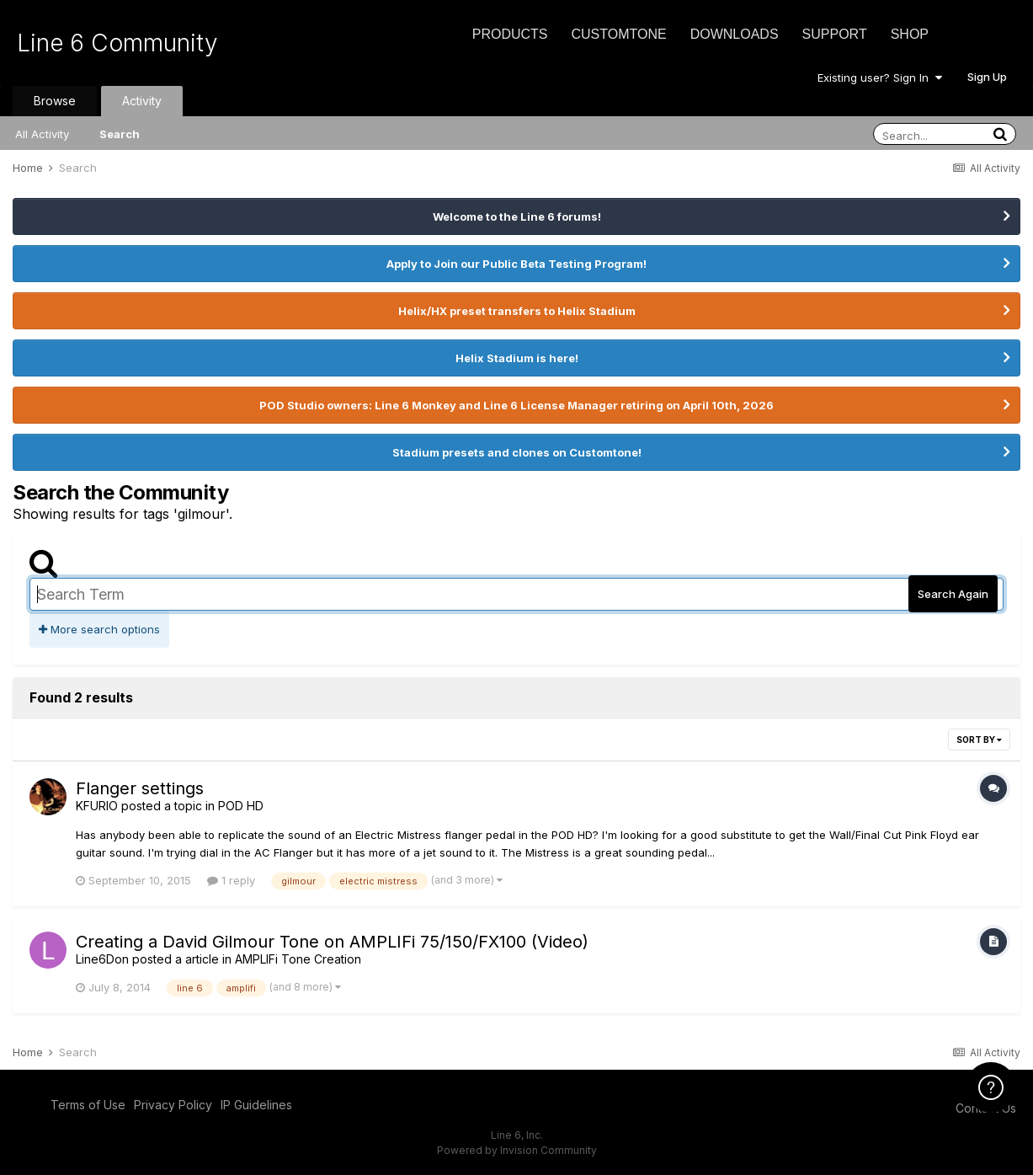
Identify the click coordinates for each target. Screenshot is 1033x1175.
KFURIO (97, 805)
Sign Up (987, 76)
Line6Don (102, 959)
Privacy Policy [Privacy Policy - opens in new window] (173, 1105)
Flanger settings (140, 788)
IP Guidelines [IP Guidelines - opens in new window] (256, 1105)
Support (834, 34)
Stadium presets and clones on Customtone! (517, 452)
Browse (55, 100)
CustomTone (618, 34)
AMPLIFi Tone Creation (298, 959)
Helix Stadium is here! (516, 358)
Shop (910, 34)
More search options (99, 629)
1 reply (231, 880)
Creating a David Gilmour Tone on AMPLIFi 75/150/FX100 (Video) (332, 942)
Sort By (979, 739)
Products (510, 34)
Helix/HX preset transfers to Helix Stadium (517, 311)
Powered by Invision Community (517, 1150)
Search (119, 134)
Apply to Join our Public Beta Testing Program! (516, 263)
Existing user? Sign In (879, 77)
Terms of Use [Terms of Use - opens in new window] (88, 1105)
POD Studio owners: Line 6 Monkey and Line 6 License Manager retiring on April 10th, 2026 (516, 405)
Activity (142, 100)
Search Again (953, 594)
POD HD (241, 805)
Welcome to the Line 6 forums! (517, 216)
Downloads (734, 34)
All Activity (42, 134)
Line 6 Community (117, 43)
